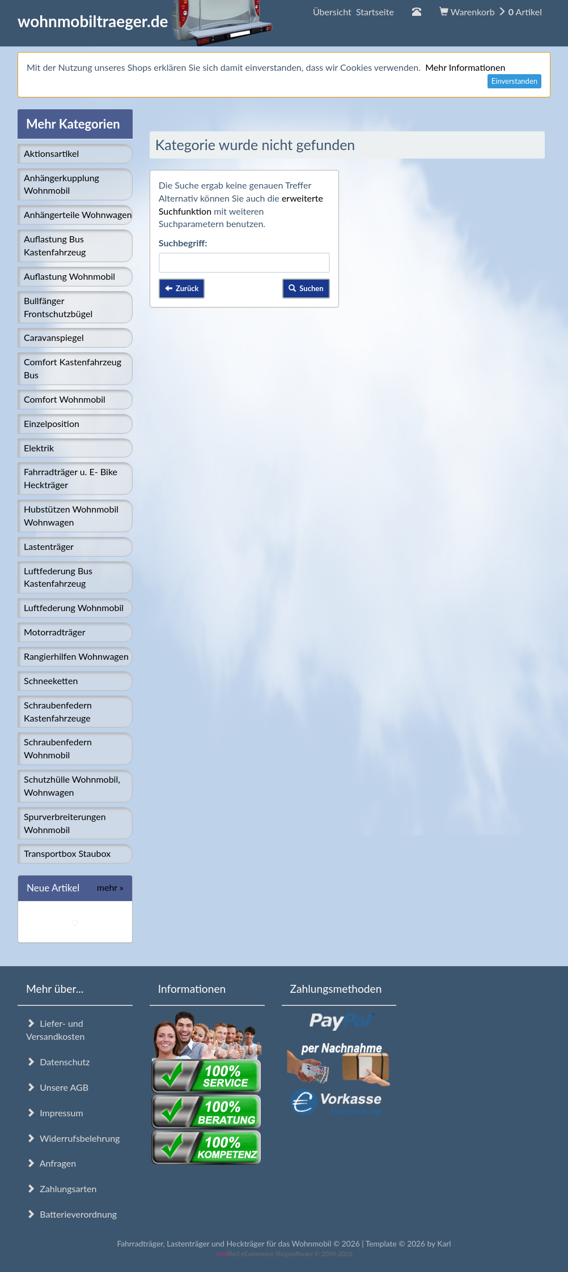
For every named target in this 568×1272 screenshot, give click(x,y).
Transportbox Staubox (67, 853)
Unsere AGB (57, 1087)
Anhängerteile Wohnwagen (78, 214)
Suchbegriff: (183, 242)
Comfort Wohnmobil (64, 399)
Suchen (306, 288)
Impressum (54, 1112)
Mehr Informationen (465, 67)
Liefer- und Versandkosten (55, 1029)
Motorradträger (55, 631)
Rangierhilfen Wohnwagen (76, 656)
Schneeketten (51, 680)
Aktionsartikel (51, 153)
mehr (110, 887)
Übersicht (353, 11)
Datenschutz (58, 1061)
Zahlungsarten (61, 1188)
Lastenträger (49, 546)
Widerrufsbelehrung (73, 1138)
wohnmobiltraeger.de (145, 21)
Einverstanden (514, 81)
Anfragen (51, 1163)
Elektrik (39, 447)
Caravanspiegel (54, 337)
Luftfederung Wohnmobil (74, 607)
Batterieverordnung (71, 1214)
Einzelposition (51, 423)
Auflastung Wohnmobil (69, 276)
